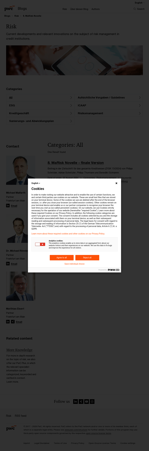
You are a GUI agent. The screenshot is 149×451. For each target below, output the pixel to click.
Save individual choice (74, 264)
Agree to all (62, 257)
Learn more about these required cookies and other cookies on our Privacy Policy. (68, 234)
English (36, 183)
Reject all (87, 257)
